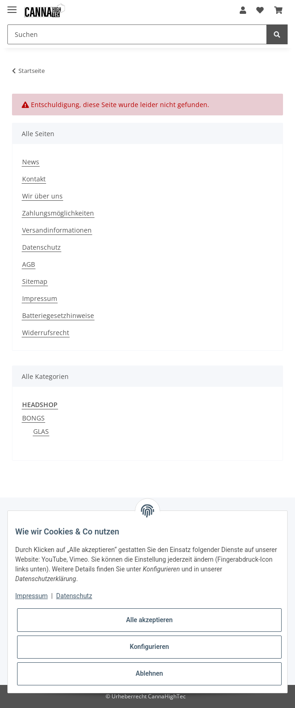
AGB (28, 264)
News (30, 161)
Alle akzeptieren (149, 620)
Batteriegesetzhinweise (58, 315)
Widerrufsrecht (45, 332)
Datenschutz (41, 247)
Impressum (39, 298)
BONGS (33, 418)
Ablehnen (149, 673)
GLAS (41, 431)
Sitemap (34, 281)
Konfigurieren (149, 646)
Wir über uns (42, 196)
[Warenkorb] (278, 10)
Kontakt (34, 178)
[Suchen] (137, 34)
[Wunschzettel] (260, 10)
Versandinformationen (57, 230)
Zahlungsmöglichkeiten (58, 213)
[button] (243, 10)
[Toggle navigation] (12, 6)
